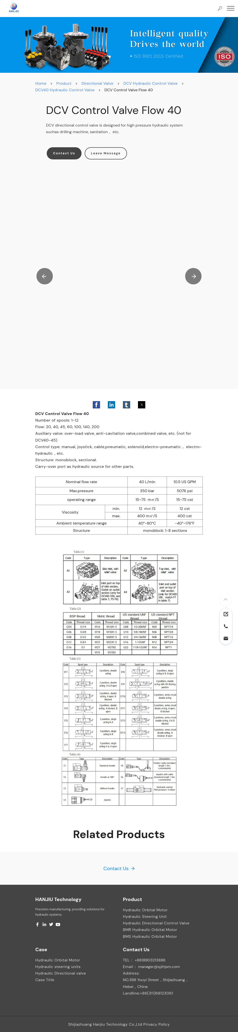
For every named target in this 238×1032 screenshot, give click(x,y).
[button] (45, 276)
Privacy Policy (156, 1024)
